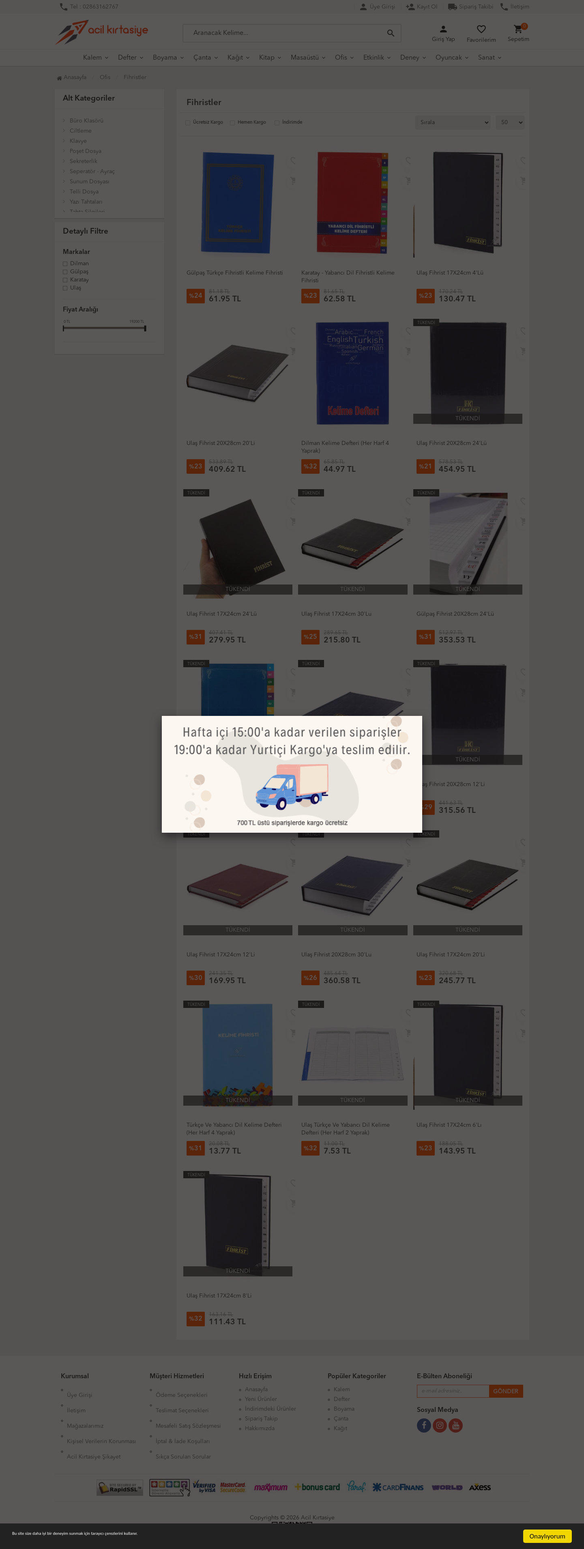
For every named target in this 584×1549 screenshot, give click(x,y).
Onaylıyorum (547, 1536)
